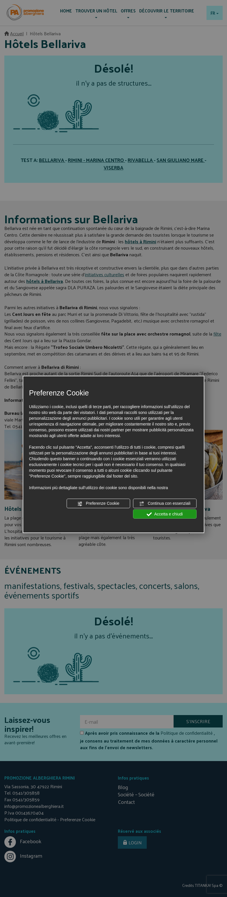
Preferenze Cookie (98, 503)
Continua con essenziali (165, 503)
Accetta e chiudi (165, 514)
